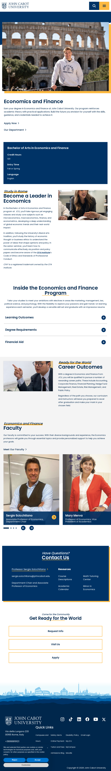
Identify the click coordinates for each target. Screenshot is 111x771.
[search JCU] (94, 6)
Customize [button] (26, 765)
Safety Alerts (56, 735)
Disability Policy (72, 735)
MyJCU (69, 741)
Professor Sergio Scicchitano (29, 569)
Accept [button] (37, 760)
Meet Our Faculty (13, 449)
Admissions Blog (57, 753)
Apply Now (10, 123)
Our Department (14, 130)
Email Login (85, 735)
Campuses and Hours (42, 738)
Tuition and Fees (57, 747)
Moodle (69, 753)
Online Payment (57, 741)
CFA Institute (43, 252)
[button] (47, 748)
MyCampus (70, 747)
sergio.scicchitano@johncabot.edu (31, 576)
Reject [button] (14, 760)
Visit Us (55, 644)
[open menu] (104, 6)
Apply (55, 657)
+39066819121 (12, 741)
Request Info (55, 631)
